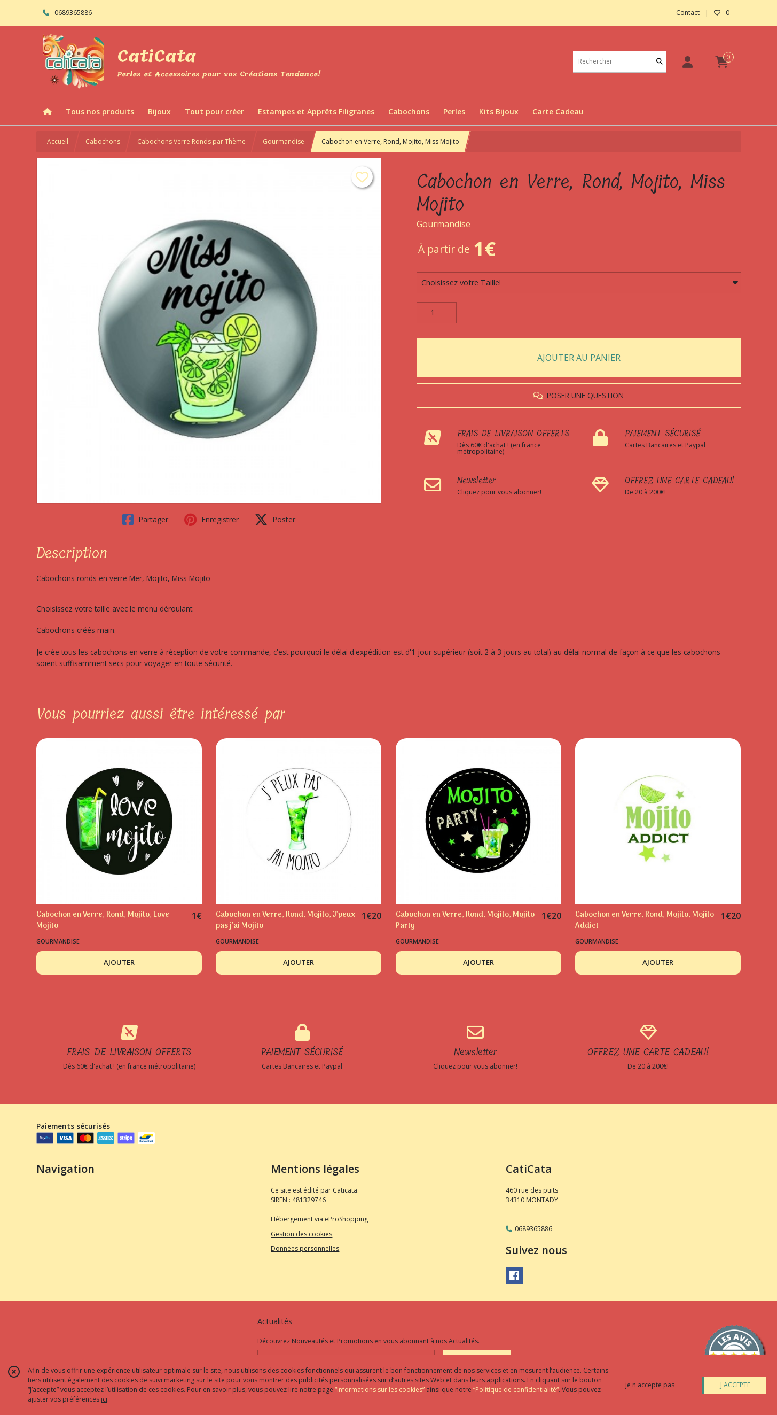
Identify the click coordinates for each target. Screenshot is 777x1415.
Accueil (57, 141)
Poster (275, 519)
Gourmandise (283, 141)
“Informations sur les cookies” (380, 1389)
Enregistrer (211, 519)
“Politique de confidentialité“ (516, 1389)
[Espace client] (688, 62)
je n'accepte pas (649, 1384)
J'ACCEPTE (735, 1384)
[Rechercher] (659, 61)
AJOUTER (119, 962)
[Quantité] (437, 312)
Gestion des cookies (301, 1234)
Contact (688, 12)
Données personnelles (305, 1248)
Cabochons (102, 141)
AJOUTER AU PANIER (579, 358)
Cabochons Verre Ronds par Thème (191, 141)
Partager (145, 519)
